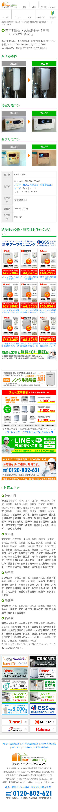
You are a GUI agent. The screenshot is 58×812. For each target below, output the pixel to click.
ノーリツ (17, 17)
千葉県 (9, 600)
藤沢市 (52, 514)
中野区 (22, 546)
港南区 (9, 504)
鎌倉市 (37, 521)
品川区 (31, 542)
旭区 (21, 501)
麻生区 (9, 511)
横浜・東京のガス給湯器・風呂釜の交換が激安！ (29, 787)
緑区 (38, 508)
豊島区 (39, 546)
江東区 (22, 542)
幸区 (25, 511)
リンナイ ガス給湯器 (10, 744)
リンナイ (6, 17)
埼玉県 (9, 572)
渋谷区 (13, 546)
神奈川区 (45, 501)
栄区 (25, 504)
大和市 (26, 514)
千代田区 (17, 539)
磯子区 (35, 501)
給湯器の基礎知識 (41, 747)
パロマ (29, 17)
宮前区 (5, 514)
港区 (34, 539)
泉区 (27, 501)
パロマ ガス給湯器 (48, 744)
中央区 (27, 539)
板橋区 (9, 549)
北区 (47, 546)
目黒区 (39, 542)
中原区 (51, 511)
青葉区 (13, 501)
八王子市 (12, 553)
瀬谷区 (33, 504)
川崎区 (18, 511)
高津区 (33, 511)
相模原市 (16, 514)
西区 (19, 508)
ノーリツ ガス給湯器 (30, 744)
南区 (45, 508)
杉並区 (31, 546)
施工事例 (18, 22)
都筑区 (50, 504)
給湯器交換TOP (7, 22)
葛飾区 (35, 549)
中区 (12, 508)
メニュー (53, 7)
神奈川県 (10, 495)
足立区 (26, 549)
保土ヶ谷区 (28, 508)
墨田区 (13, 542)
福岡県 (9, 618)
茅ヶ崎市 (27, 518)
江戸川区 (45, 549)
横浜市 (5, 501)
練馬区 (18, 549)
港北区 (18, 504)
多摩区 (42, 511)
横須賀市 (10, 525)
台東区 (5, 542)
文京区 (50, 539)
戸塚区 (41, 504)
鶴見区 (5, 508)
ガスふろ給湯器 (30, 185)
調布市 (48, 560)
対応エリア (40, 17)
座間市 (35, 514)
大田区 (48, 542)
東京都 (9, 534)
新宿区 (42, 539)
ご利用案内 (52, 17)
